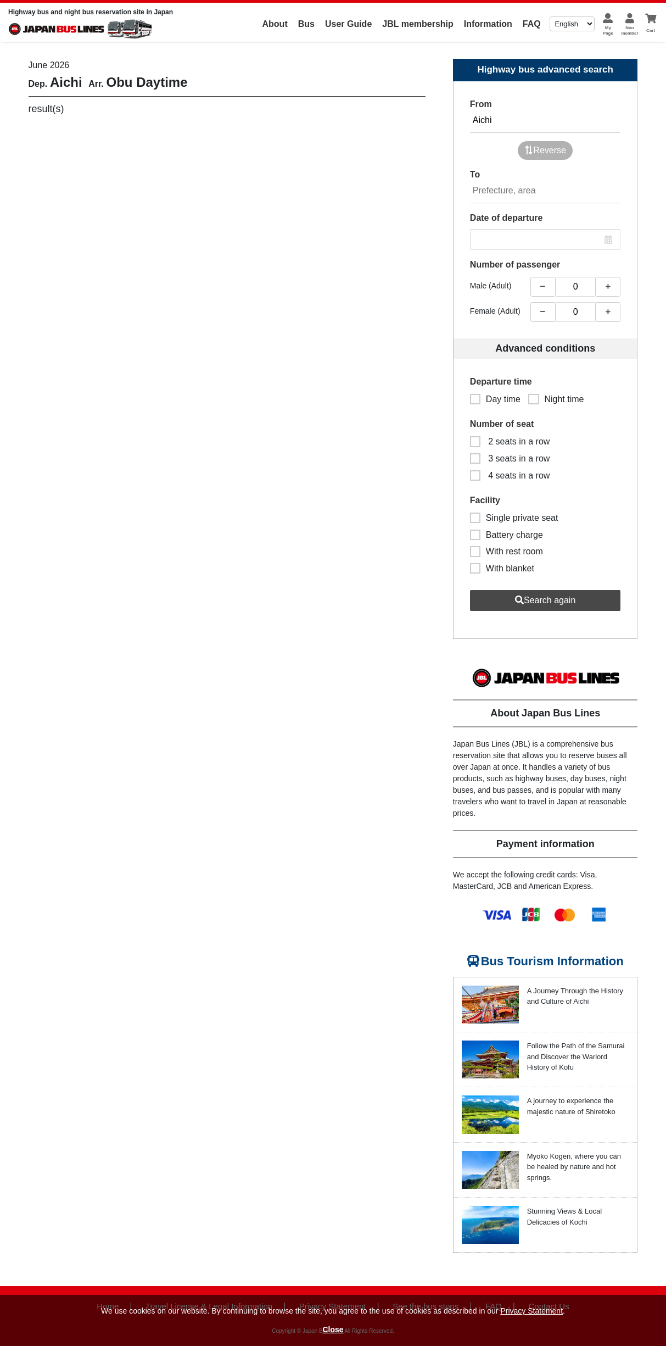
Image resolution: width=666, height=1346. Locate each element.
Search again (545, 600)
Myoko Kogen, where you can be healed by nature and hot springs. (574, 1167)
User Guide (348, 24)
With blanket (502, 568)
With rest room (506, 551)
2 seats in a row (510, 441)
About (275, 24)
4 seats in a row (510, 475)
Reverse (545, 150)
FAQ (532, 24)
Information (488, 24)
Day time (495, 399)
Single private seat (514, 517)
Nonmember (629, 30)
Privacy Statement (531, 1310)
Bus (306, 24)
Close (332, 1329)
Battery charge (506, 534)
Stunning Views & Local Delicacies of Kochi (564, 1216)
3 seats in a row (510, 458)
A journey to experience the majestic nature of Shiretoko (571, 1106)
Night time (556, 399)
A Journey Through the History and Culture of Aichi (575, 996)
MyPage (608, 30)
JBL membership (418, 24)
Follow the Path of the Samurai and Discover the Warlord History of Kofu (576, 1056)
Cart (650, 30)
